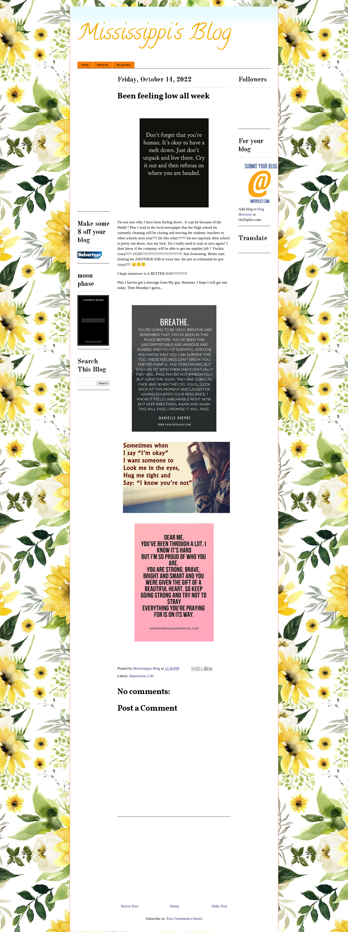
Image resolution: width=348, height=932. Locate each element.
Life (151, 676)
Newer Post (129, 906)
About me (102, 64)
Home (85, 64)
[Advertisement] (174, 858)
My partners (123, 64)
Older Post (219, 906)
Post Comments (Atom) (184, 918)
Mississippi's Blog (154, 35)
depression (137, 676)
